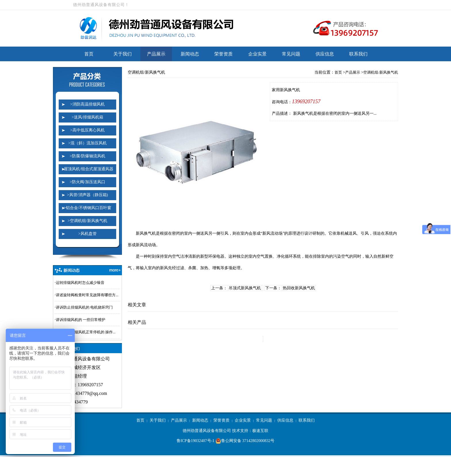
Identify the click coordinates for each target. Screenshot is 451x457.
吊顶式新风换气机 (245, 288)
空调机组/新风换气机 (380, 72)
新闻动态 (190, 53)
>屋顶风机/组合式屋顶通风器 (87, 169)
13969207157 (306, 101)
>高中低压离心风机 (87, 130)
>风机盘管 (87, 234)
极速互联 (260, 431)
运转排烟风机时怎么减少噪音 (80, 282)
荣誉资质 (223, 53)
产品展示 (156, 53)
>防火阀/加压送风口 (87, 182)
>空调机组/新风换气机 (87, 221)
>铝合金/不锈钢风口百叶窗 (87, 208)
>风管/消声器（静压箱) (87, 195)
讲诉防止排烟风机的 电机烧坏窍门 (84, 307)
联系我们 (358, 53)
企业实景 (257, 53)
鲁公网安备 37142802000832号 (245, 441)
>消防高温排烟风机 (87, 104)
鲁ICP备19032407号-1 (195, 441)
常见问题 (291, 53)
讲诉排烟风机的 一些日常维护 (80, 320)
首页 (88, 53)
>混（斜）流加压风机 (87, 143)
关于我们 (122, 53)
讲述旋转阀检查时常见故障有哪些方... (87, 295)
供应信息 (325, 53)
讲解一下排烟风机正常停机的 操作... (86, 332)
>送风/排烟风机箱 (87, 117)
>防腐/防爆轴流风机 (87, 156)
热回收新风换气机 (299, 288)
